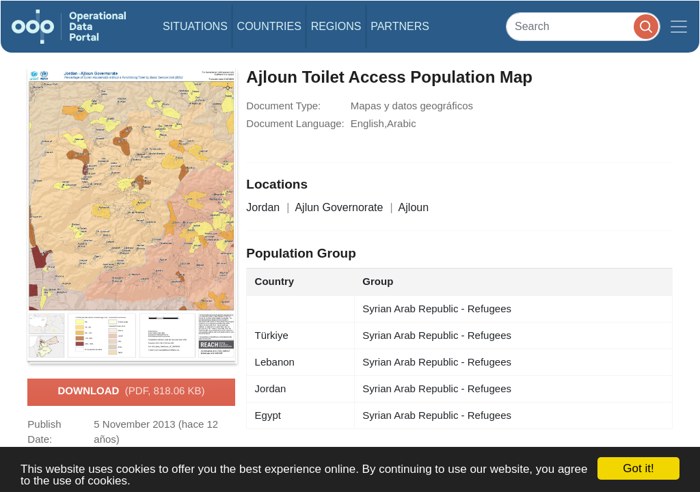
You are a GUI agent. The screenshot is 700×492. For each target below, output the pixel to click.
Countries (269, 26)
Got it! (638, 468)
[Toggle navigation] (678, 27)
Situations (195, 26)
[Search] (583, 26)
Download (130, 391)
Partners (400, 26)
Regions (336, 26)
